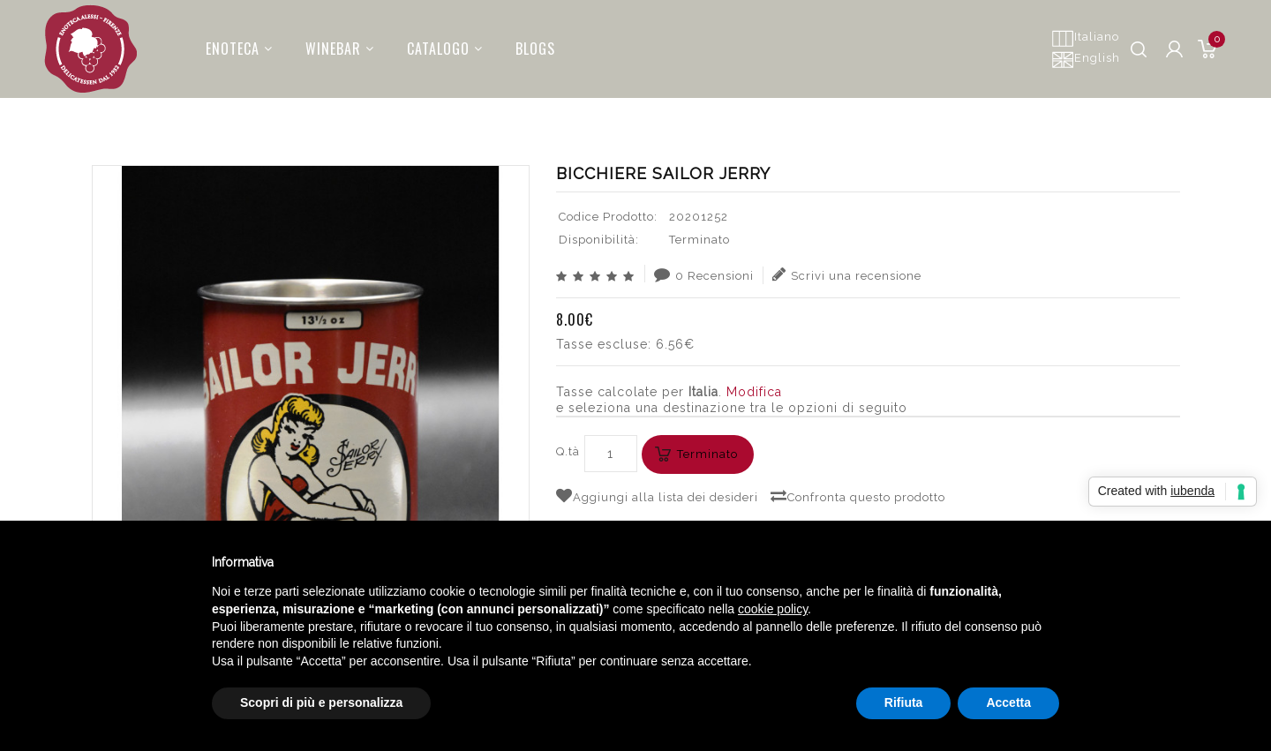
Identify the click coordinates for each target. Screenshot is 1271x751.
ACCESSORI (806, 110)
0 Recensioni (704, 274)
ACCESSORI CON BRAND (928, 110)
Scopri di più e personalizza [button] (321, 702)
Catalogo (434, 42)
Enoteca (228, 42)
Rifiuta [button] (903, 702)
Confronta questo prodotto (858, 496)
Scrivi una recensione (846, 274)
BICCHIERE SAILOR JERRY (1096, 110)
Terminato (707, 454)
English (1085, 59)
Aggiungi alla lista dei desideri (657, 496)
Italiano (1085, 38)
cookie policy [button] (773, 609)
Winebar (329, 42)
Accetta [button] (1008, 702)
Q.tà (568, 451)
